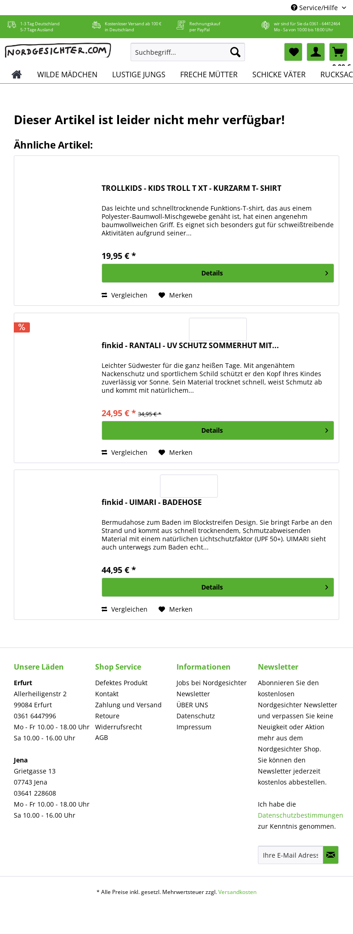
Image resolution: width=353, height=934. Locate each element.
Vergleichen (125, 295)
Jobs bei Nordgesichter (211, 682)
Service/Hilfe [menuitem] (315, 7)
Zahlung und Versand (128, 704)
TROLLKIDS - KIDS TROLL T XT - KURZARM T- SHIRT (191, 188)
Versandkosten (237, 892)
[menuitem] (188, 56)
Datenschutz (195, 715)
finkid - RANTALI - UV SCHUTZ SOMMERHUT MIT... (190, 345)
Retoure (107, 715)
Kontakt (107, 693)
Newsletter (193, 693)
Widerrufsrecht (118, 726)
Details (264, 271)
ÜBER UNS (192, 704)
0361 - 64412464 (324, 24)
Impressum (193, 726)
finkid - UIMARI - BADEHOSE (152, 502)
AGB (101, 737)
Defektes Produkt (121, 682)
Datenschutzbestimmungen (300, 815)
